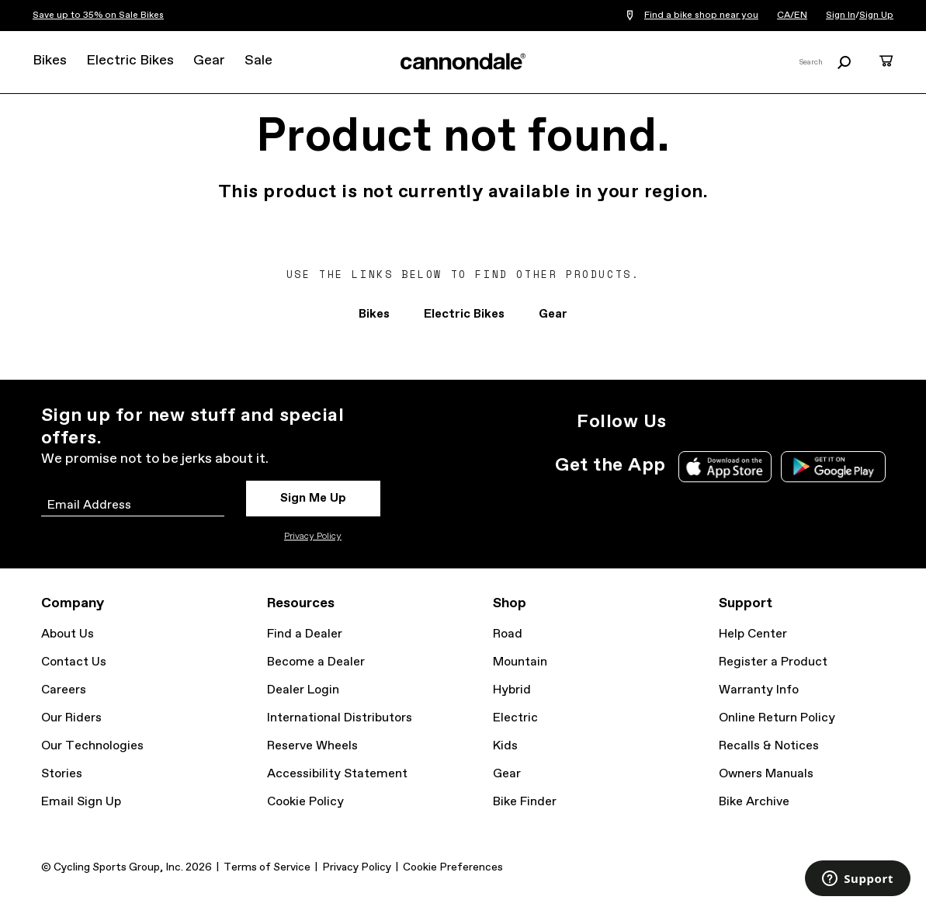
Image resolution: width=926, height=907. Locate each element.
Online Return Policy (777, 718)
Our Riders (71, 718)
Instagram (688, 421)
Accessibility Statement (337, 774)
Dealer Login (303, 690)
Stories (61, 774)
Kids (505, 746)
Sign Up (876, 15)
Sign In (840, 15)
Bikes (50, 60)
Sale (258, 60)
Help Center (753, 634)
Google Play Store (833, 466)
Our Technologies (92, 746)
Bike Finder (525, 802)
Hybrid (512, 690)
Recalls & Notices (769, 746)
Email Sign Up (81, 802)
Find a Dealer (304, 634)
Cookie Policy (305, 802)
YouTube (791, 421)
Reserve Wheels (312, 746)
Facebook (756, 421)
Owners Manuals (766, 774)
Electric (515, 718)
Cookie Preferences (453, 867)
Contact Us (73, 662)
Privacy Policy (313, 536)
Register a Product (773, 662)
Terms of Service (267, 867)
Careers (63, 690)
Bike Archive (754, 802)
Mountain (520, 662)
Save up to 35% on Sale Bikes (98, 15)
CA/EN (792, 15)
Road (507, 634)
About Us (67, 634)
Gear (209, 60)
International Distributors (339, 718)
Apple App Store (725, 466)
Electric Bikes (130, 60)
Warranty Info (759, 690)
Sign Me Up (313, 498)
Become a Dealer (316, 662)
